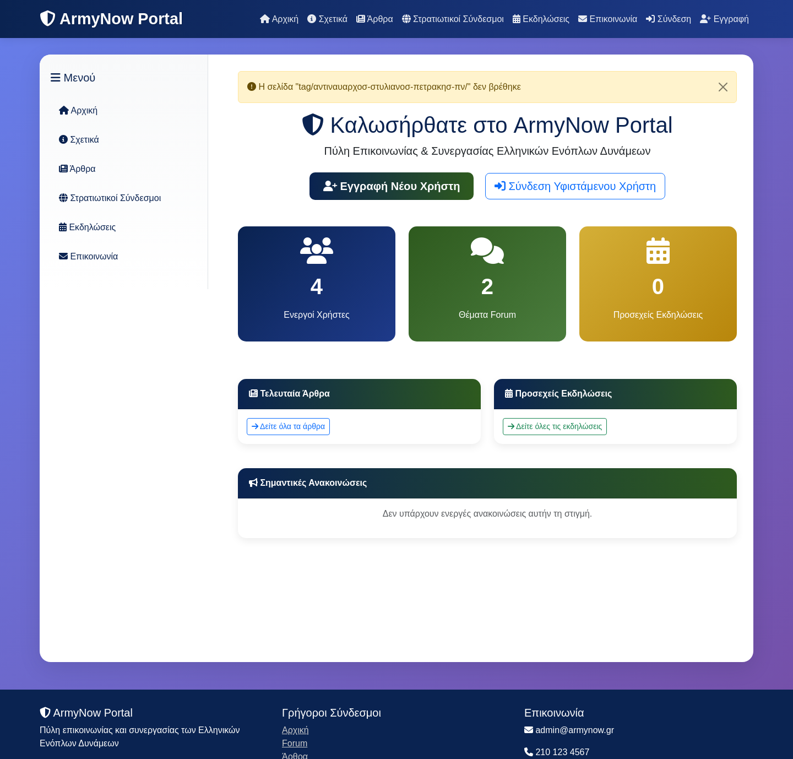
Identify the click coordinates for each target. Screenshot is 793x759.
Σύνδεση (668, 19)
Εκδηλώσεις (541, 19)
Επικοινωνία (607, 19)
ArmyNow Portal (111, 19)
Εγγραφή (724, 19)
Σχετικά (327, 19)
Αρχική (279, 19)
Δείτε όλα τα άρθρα (288, 426)
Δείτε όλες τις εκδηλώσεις (555, 426)
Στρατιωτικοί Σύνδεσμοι (453, 19)
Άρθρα (374, 19)
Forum (294, 743)
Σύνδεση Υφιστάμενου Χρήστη (575, 186)
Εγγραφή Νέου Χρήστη (391, 186)
